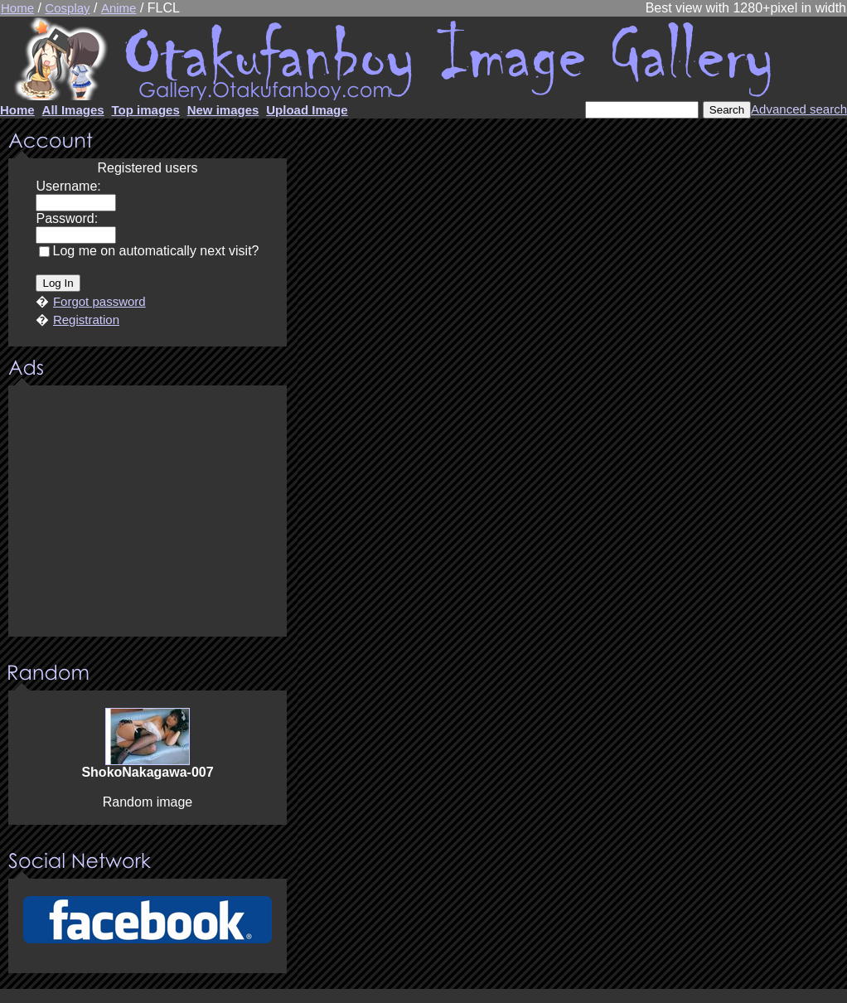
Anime (119, 8)
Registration (86, 320)
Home (17, 8)
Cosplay (67, 8)
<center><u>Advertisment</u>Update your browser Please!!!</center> (147, 512)
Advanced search (799, 109)
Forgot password (99, 301)
